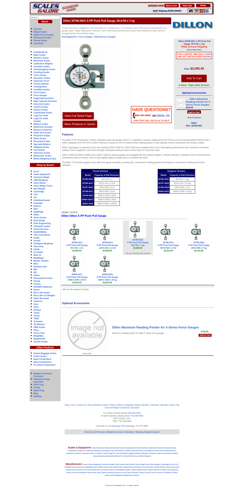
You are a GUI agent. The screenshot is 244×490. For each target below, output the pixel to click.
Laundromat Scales (43, 113)
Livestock (84, 453)
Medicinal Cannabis (43, 127)
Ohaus (37, 275)
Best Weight (39, 189)
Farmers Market (41, 84)
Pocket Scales (40, 40)
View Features (194, 117)
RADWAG (82, 472)
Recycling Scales (42, 141)
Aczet (36, 171)
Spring (95, 456)
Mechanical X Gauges (105, 37)
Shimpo (37, 310)
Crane (112, 450)
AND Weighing (41, 180)
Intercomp (38, 246)
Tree (152, 472)
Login (207, 54)
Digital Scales (40, 32)
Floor (158, 450)
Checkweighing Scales (44, 69)
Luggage (131, 453)
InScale (79, 470)
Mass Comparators (43, 362)
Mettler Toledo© (41, 261)
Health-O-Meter (160, 467)
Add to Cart (205, 335)
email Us (163, 115)
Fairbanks (137, 467)
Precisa (37, 284)
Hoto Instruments (42, 235)
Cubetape (38, 203)
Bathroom (152, 448)
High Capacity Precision (45, 101)
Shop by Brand (45, 165)
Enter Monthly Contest (98, 405)
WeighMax (39, 336)
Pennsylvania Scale (43, 278)
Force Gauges (40, 95)
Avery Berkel (40, 183)
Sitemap (38, 396)
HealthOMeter (40, 232)
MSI (35, 269)
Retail (175, 453)
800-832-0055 (134, 413)
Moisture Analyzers (43, 130)
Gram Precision (41, 229)
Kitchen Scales (41, 110)
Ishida (36, 249)
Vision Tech (39, 333)
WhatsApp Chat (118, 426)
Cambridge (39, 191)
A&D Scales (119, 464)
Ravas (36, 290)
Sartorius (38, 301)
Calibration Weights (43, 63)
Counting (105, 450)
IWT (73, 470)
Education (119, 450)
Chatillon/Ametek (42, 200)
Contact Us (81, 405)
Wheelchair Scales (42, 156)
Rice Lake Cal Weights (44, 295)
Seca (36, 304)
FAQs (112, 405)
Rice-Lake (96, 472)
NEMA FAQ (39, 390)
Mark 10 (37, 255)
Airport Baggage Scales (45, 353)
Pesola (37, 281)
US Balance (39, 324)
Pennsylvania (172, 470)
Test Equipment (69, 37)
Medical (138, 453)
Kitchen (92, 453)
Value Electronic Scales (100, 448)
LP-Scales (105, 470)
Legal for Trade (41, 115)
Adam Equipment (42, 174)
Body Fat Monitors (42, 359)
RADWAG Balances (43, 287)
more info (87, 353)
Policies (119, 405)
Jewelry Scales (41, 107)
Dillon (36, 215)
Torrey (37, 316)
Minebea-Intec (142, 470)
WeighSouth (39, 339)
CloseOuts (39, 43)
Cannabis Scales (42, 66)
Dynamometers (137, 450)
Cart (72, 405)
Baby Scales (40, 55)
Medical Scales (41, 124)
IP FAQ (37, 387)
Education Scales (42, 78)
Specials (38, 29)
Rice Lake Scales (42, 292)
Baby (138, 448)
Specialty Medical (42, 144)
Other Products (45, 347)
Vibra (36, 330)
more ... (92, 33)
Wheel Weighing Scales (45, 159)
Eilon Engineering (42, 223)
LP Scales (38, 252)
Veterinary (134, 456)
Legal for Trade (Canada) (118, 453)
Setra (36, 307)
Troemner (38, 321)
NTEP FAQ (39, 385)
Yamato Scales (41, 341)
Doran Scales (40, 217)
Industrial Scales (42, 104)
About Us (89, 432)
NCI (35, 272)
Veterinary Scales (42, 153)
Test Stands (39, 150)
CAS (36, 194)
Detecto (37, 206)
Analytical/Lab (40, 52)
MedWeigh (39, 258)
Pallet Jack (161, 453)
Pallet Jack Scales (42, 133)
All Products (100, 432)
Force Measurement (168, 450)
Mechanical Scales (43, 37)
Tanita (36, 313)
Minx (36, 264)
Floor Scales (40, 92)
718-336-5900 (136, 416)
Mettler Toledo (131, 470)
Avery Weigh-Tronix (43, 186)
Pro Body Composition (45, 365)
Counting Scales (41, 72)
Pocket (169, 453)
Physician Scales (42, 135)
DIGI (36, 209)
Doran (106, 467)
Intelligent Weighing (43, 243)
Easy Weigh (39, 220)
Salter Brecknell (41, 298)
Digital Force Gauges (44, 35)
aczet (85, 464)
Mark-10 (113, 470)
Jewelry (77, 453)
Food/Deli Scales (42, 89)
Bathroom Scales (42, 61)
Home (172, 405)
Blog (36, 393)
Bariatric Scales (41, 58)
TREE (36, 318)
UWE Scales (39, 327)
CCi (35, 197)
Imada (36, 238)
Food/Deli (127, 450)
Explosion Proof (41, 81)
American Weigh (41, 177)
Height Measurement (44, 98)
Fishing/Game (40, 87)
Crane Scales (40, 75)
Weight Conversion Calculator (126, 407)
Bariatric (145, 448)
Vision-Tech (109, 475)
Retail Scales (40, 138)
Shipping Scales (41, 147)
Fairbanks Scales (42, 226)
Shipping (102, 456)
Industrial (69, 453)
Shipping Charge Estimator (137, 405)
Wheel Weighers (145, 456)
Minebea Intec (40, 266)
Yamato (136, 475)
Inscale (37, 240)
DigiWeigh (38, 212)
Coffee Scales (40, 356)
